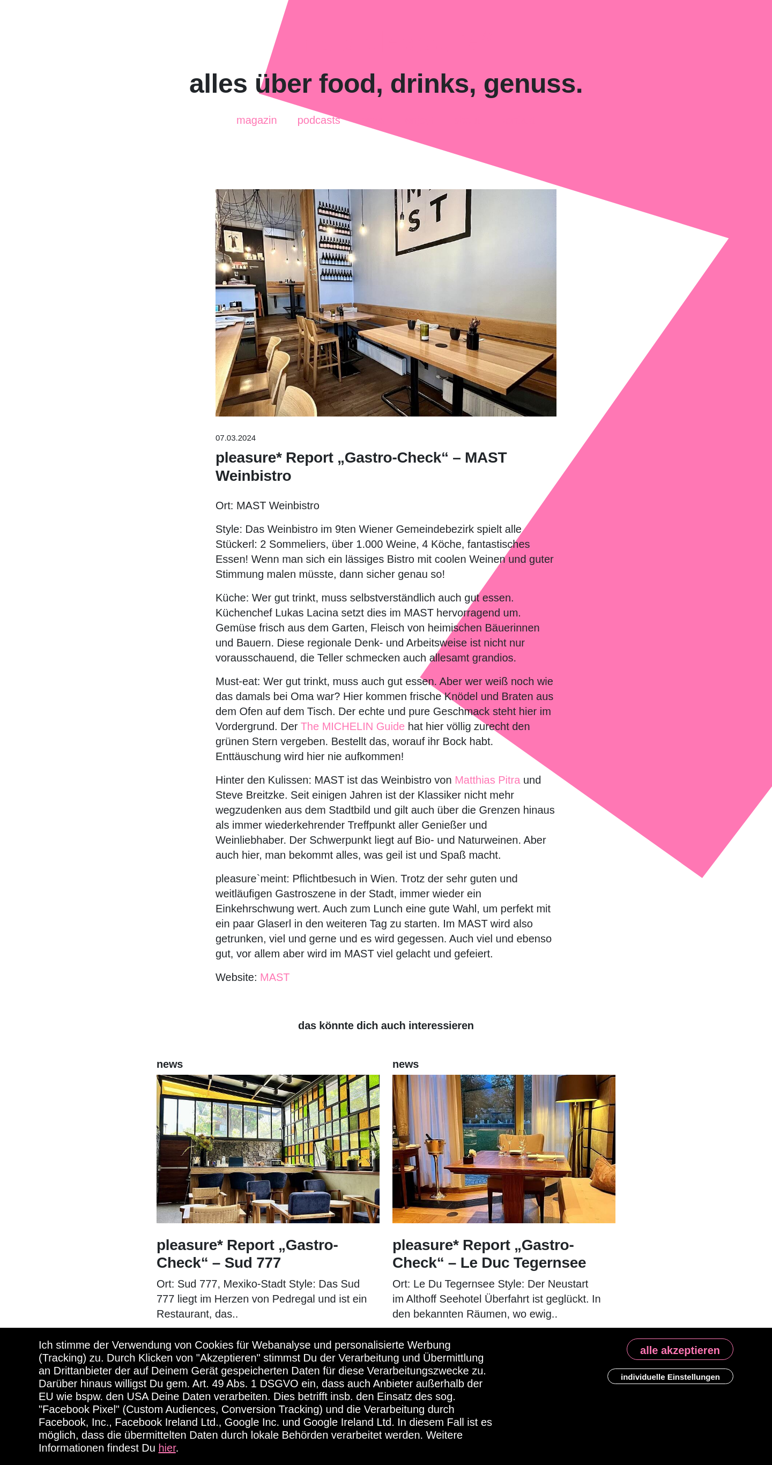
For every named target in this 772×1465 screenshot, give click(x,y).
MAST (275, 977)
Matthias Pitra (487, 780)
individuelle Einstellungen (670, 1376)
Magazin (256, 116)
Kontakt (518, 118)
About (466, 120)
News (373, 121)
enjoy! (419, 119)
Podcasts (319, 115)
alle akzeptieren (680, 1350)
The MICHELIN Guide (353, 726)
